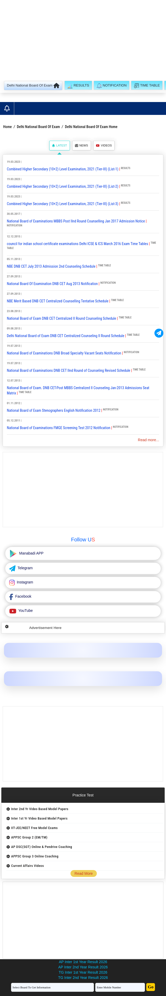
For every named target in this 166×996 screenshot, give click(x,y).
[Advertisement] (83, 41)
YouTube (25, 610)
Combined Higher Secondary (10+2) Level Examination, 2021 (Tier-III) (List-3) (62, 204)
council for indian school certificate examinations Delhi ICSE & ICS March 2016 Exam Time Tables (77, 244)
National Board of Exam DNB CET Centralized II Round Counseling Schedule (62, 318)
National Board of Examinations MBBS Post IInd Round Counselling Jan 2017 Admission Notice (76, 221)
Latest (59, 145)
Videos (104, 145)
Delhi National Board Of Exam (38, 127)
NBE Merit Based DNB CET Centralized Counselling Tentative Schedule (57, 301)
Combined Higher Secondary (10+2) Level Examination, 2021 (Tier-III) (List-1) (62, 169)
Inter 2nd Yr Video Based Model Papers (39, 809)
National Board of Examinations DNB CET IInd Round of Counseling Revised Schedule (68, 370)
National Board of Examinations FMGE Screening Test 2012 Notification (59, 428)
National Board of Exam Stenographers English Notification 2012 (53, 410)
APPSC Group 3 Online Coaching (34, 856)
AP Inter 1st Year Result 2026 (83, 962)
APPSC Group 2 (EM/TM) (29, 837)
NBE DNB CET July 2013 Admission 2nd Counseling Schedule (51, 266)
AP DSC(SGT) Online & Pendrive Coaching (41, 847)
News (81, 145)
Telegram (25, 568)
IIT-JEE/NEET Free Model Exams (34, 828)
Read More (83, 873)
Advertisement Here (45, 628)
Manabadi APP (31, 553)
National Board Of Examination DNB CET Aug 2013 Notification (52, 284)
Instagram (24, 582)
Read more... (148, 440)
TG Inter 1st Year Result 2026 (83, 972)
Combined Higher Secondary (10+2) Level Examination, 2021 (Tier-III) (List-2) (62, 186)
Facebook (22, 596)
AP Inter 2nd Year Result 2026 (83, 967)
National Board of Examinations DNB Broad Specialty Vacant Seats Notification (64, 353)
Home (7, 127)
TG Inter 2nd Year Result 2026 (83, 977)
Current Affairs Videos (27, 866)
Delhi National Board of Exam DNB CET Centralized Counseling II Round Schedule (65, 336)
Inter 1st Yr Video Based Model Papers (39, 818)
